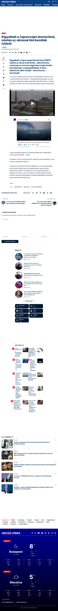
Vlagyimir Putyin (51, 520)
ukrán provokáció (18, 186)
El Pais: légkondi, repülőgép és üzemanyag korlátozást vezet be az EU (18, 364)
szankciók (13, 522)
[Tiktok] (36, 311)
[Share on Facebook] (10, 52)
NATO (47, 522)
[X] (36, 306)
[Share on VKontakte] (15, 52)
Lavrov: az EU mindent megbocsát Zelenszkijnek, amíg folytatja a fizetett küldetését (33, 293)
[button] (46, 1)
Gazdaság (5, 522)
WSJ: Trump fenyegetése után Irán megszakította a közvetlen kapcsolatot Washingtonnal (17, 404)
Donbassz (5, 524)
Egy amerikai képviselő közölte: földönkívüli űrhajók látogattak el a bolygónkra (33, 365)
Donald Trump (39, 522)
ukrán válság (26, 186)
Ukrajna (15, 451)
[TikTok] (45, 533)
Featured (29, 520)
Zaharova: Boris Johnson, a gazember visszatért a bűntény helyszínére (33, 265)
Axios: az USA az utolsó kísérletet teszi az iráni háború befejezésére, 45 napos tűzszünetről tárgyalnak (32, 406)
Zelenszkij (30, 522)
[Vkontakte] (22, 315)
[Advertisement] (29, 17)
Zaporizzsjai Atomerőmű (36, 186)
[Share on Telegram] (18, 52)
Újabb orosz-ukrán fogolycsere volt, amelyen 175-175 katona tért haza (33, 283)
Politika (3, 33)
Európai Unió (22, 522)
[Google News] (42, 533)
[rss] (22, 320)
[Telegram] (36, 315)
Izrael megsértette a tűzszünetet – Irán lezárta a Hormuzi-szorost (18, 352)
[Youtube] (22, 311)
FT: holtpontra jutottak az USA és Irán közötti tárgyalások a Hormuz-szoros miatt (33, 255)
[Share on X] (13, 52)
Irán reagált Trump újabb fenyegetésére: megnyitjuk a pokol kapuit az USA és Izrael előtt (32, 352)
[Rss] (55, 533)
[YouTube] (38, 533)
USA (43, 520)
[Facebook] (22, 306)
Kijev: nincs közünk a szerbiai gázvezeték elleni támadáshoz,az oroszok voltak (32, 391)
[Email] (21, 52)
